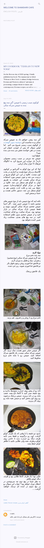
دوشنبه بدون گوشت (12, 142)
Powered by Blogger (22, 537)
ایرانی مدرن (21, 503)
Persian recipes (12, 503)
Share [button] (5, 91)
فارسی (20, 12)
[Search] (39, 3)
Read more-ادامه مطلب (33, 90)
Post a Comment (9, 525)
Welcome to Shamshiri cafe (18, 7)
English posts (10, 12)
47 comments (13, 91)
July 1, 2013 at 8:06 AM (17, 520)
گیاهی (26, 503)
